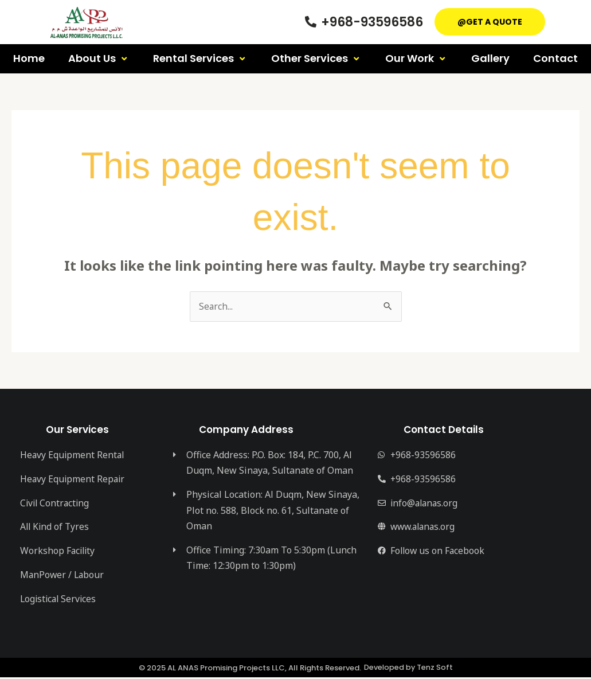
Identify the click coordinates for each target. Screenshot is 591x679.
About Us (99, 58)
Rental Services (200, 58)
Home (29, 58)
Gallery (490, 58)
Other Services (316, 58)
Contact (555, 58)
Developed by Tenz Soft (408, 669)
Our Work (416, 58)
